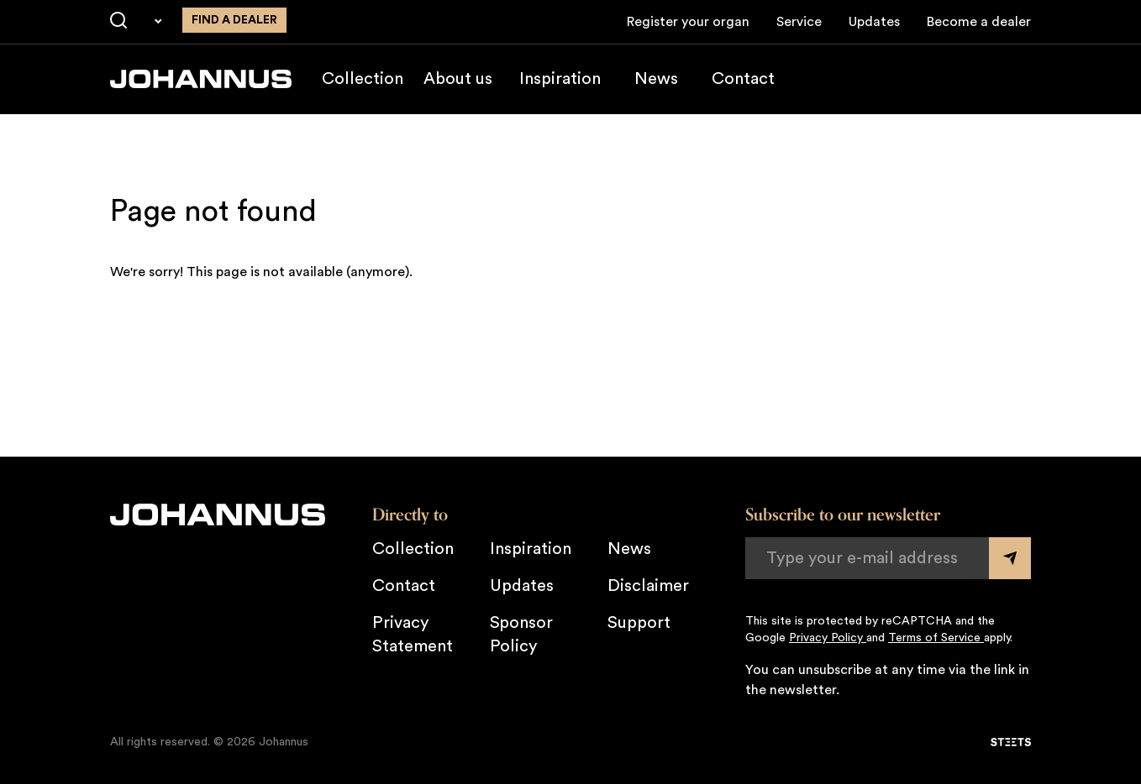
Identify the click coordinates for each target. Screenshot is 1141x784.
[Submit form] (1010, 558)
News (656, 79)
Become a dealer (979, 22)
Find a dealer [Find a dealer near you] (234, 20)
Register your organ (688, 22)
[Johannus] (201, 79)
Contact (743, 79)
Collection (362, 79)
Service (799, 22)
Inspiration (560, 79)
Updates (874, 22)
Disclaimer (648, 586)
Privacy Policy (827, 638)
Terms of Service (936, 638)
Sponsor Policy (521, 634)
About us (457, 79)
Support (638, 622)
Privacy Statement (412, 634)
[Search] (118, 21)
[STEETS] (1011, 742)
